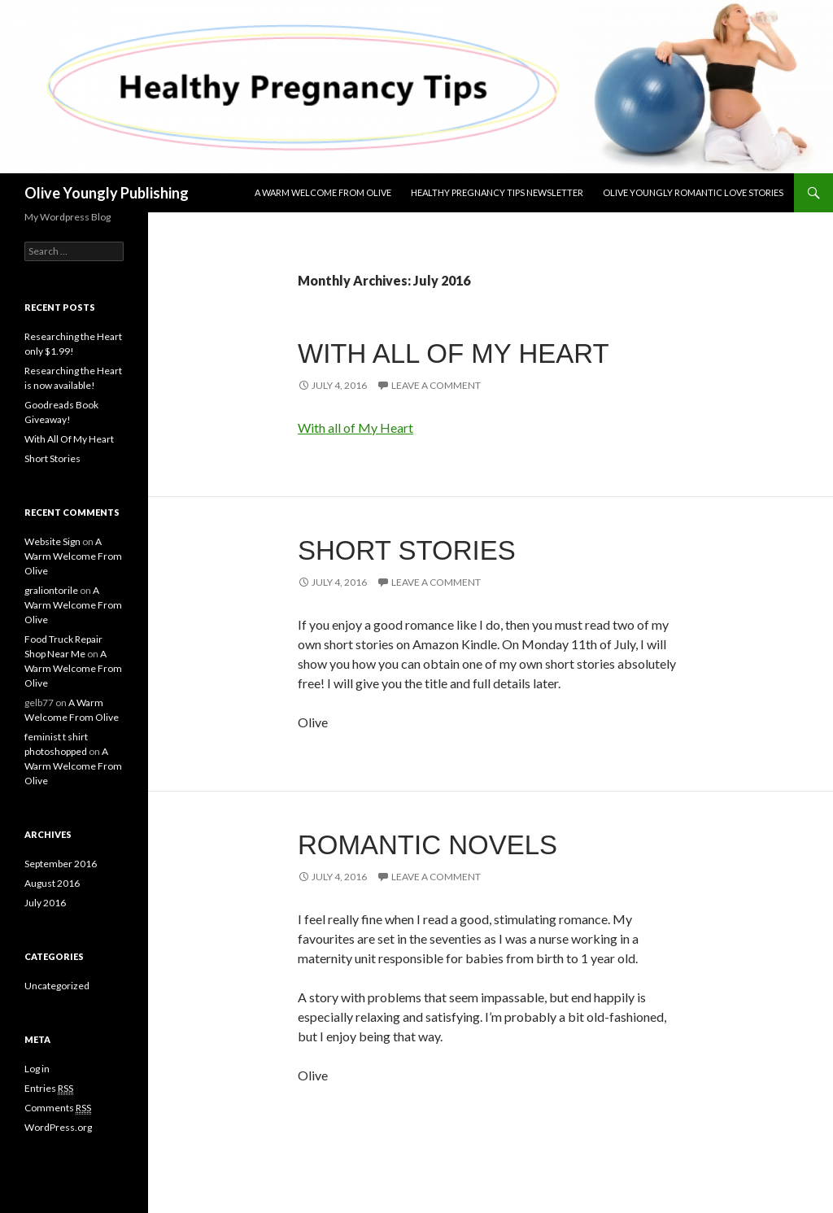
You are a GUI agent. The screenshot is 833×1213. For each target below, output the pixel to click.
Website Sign (52, 541)
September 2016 (60, 863)
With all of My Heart (355, 427)
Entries (48, 1088)
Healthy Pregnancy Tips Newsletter (497, 192)
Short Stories (407, 550)
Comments (57, 1108)
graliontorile (51, 590)
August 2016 (52, 883)
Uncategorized (56, 986)
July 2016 (45, 903)
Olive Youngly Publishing (106, 193)
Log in (37, 1068)
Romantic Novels (427, 845)
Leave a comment (436, 385)
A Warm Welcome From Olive (323, 192)
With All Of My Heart (453, 353)
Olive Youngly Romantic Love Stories (693, 192)
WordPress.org (58, 1127)
